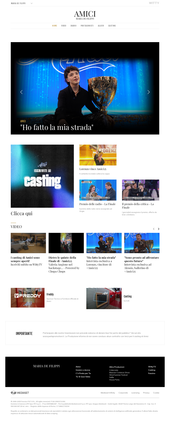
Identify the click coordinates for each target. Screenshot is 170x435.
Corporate (123, 393)
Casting (112, 26)
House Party (114, 380)
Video (63, 26)
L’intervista (113, 370)
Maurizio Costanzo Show (119, 372)
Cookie (156, 393)
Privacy (146, 393)
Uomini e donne (83, 370)
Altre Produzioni (116, 367)
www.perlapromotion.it (53, 336)
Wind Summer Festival (118, 375)
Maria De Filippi (18, 3)
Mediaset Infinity (108, 393)
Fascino (151, 373)
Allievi (101, 26)
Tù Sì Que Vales (83, 376)
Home (54, 26)
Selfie (111, 377)
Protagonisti (87, 26)
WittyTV (152, 366)
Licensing (135, 393)
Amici (78, 366)
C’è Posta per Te (83, 373)
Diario (73, 26)
